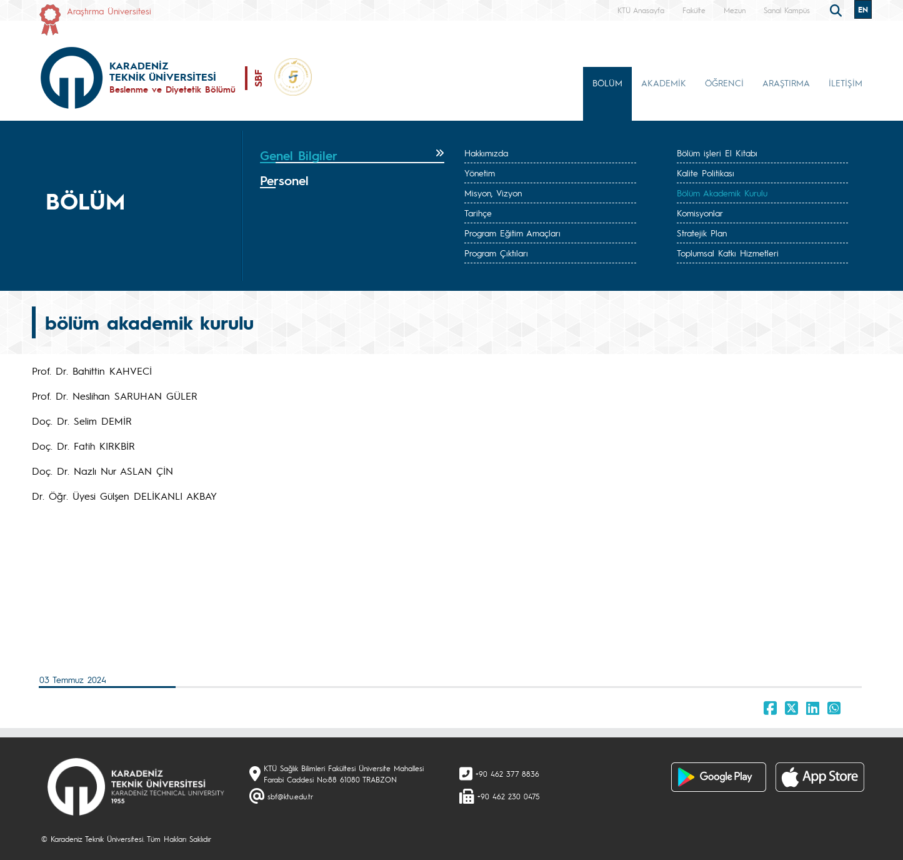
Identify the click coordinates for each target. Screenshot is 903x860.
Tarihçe (478, 212)
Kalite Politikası (705, 172)
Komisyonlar (700, 212)
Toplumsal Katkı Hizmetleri (728, 252)
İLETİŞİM (845, 82)
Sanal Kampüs (787, 10)
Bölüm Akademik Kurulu (722, 192)
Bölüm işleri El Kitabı (717, 152)
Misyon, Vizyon (493, 192)
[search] (837, 9)
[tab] (352, 155)
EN (863, 9)
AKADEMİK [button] (663, 82)
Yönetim (479, 172)
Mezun (735, 10)
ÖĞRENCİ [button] (724, 82)
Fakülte (694, 10)
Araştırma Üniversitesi (109, 10)
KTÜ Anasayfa (640, 10)
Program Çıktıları (496, 252)
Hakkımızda (486, 152)
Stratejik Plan (702, 232)
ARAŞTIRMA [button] (786, 82)
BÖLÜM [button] (607, 82)
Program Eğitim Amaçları (512, 232)
